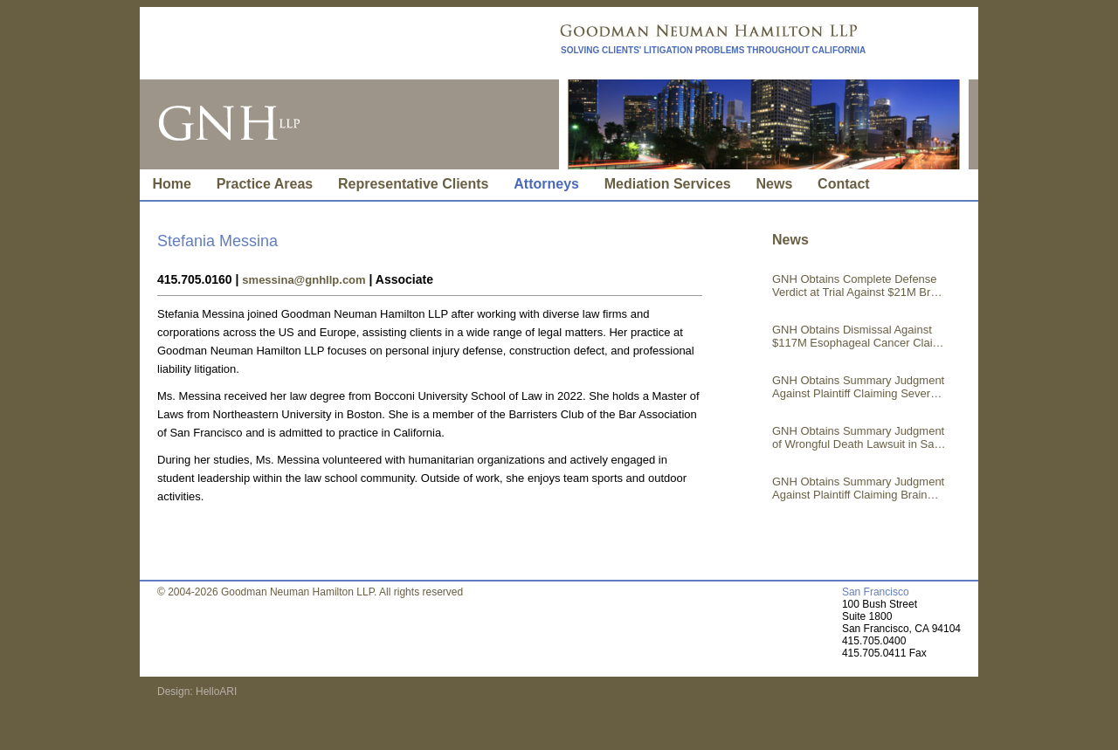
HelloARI (215, 691)
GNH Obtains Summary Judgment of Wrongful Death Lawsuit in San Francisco (858, 437)
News (774, 183)
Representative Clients (413, 183)
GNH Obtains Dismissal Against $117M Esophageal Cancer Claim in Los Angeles (857, 336)
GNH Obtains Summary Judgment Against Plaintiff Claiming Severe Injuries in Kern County (858, 387)
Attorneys (546, 183)
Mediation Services (667, 183)
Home (171, 183)
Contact (844, 183)
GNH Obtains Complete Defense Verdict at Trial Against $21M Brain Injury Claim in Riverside (859, 285)
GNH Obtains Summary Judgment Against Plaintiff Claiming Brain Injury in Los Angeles (858, 488)
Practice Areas (265, 183)
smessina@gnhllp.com (303, 279)
